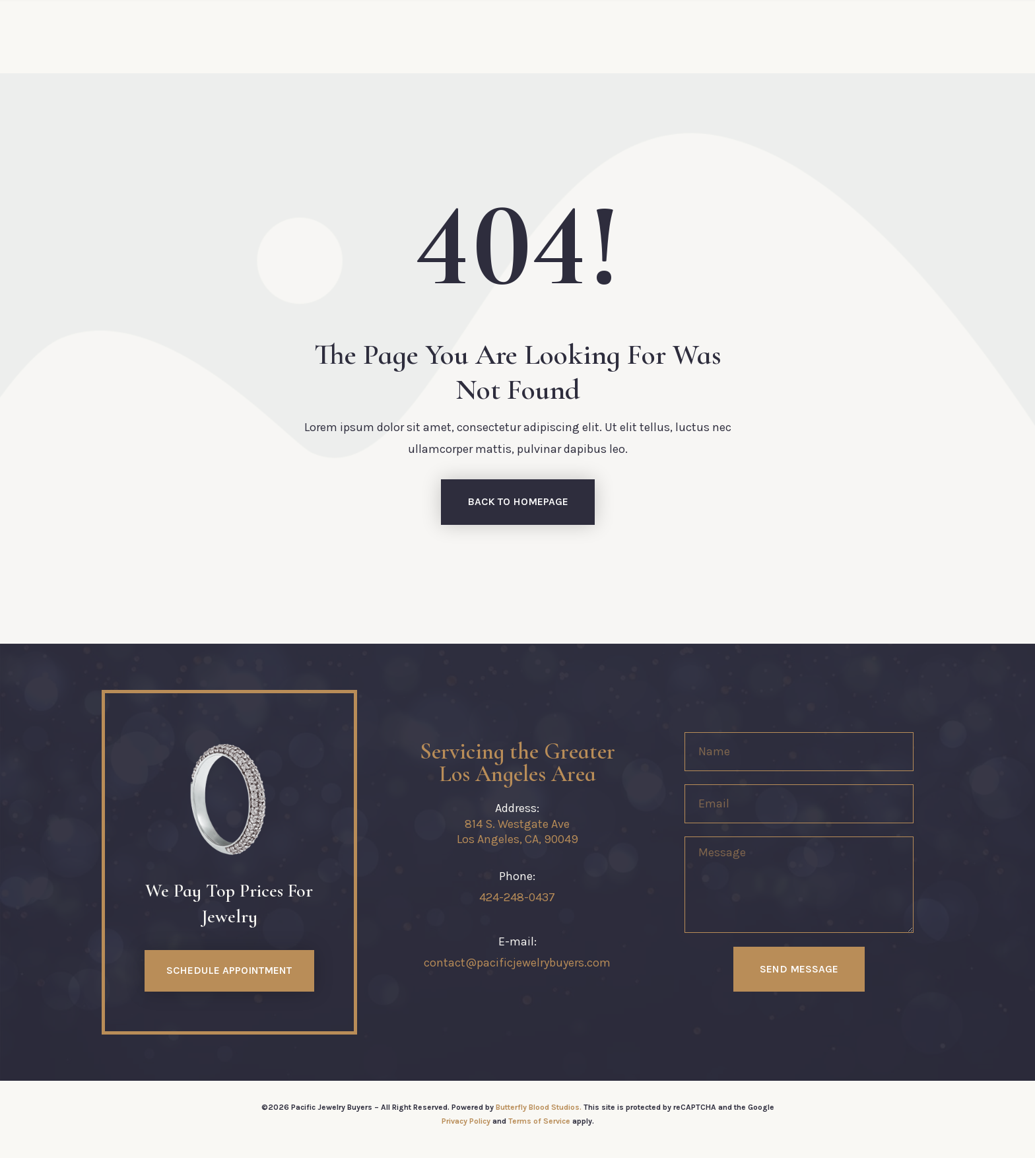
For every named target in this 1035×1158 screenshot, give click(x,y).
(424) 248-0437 (805, 36)
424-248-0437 (517, 897)
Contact (639, 36)
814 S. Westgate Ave (517, 824)
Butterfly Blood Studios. (539, 1107)
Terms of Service (539, 1121)
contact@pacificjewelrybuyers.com (517, 962)
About (318, 36)
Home (257, 36)
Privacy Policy (466, 1121)
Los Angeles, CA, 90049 (517, 839)
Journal (713, 36)
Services (388, 36)
